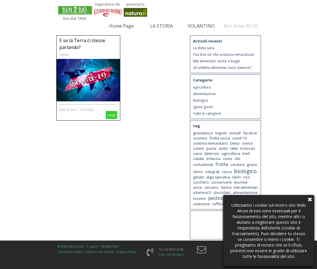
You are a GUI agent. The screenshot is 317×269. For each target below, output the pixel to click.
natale (198, 158)
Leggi (111, 114)
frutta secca (220, 138)
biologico (200, 100)
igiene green (203, 106)
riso (246, 177)
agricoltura (202, 87)
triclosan (247, 148)
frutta (222, 164)
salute (64, 54)
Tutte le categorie (207, 113)
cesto (227, 158)
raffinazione (222, 203)
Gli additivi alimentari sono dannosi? (222, 67)
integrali (212, 171)
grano (252, 164)
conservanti (221, 182)
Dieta (234, 143)
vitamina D (202, 192)
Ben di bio (67, 109)
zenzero (211, 187)
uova (197, 187)
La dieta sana (203, 48)
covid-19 (239, 138)
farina (226, 187)
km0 (246, 153)
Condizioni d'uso (70, 252)
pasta (211, 148)
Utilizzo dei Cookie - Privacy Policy (111, 252)
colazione (201, 203)
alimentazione (204, 93)
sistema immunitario (210, 143)
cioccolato (222, 192)
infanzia (213, 158)
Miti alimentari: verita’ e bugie (216, 61)
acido (223, 148)
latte (234, 148)
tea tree (241, 182)
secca (227, 171)
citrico (198, 171)
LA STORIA (161, 26)
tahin (236, 177)
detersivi (211, 153)
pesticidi (216, 198)
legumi (221, 132)
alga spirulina (218, 177)
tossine (199, 198)
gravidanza (203, 132)
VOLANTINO (201, 26)
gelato (198, 177)
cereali (235, 132)
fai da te (250, 132)
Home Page (121, 26)
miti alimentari (246, 187)
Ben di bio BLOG (241, 26)
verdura (238, 164)
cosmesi (200, 138)
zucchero (201, 182)
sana (197, 153)
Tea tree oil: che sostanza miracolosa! (223, 54)
